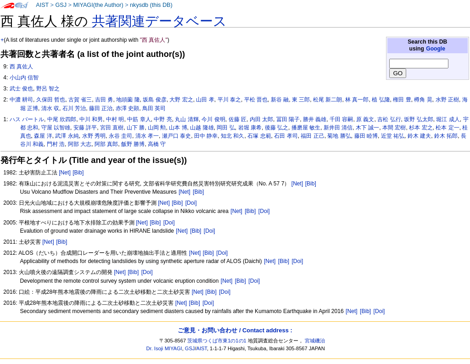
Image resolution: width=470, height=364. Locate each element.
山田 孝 (205, 99)
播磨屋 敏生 (305, 127)
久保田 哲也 (50, 99)
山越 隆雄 (201, 127)
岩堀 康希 (250, 127)
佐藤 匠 (237, 119)
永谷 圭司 (120, 136)
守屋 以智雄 (55, 127)
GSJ (61, 5)
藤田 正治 (100, 108)
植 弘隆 (381, 99)
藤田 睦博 (366, 136)
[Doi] (191, 203)
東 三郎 (301, 99)
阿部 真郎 (106, 144)
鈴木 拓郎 (446, 136)
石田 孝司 (285, 136)
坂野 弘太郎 (418, 119)
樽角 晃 (423, 99)
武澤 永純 (66, 136)
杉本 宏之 (420, 127)
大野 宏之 (181, 99)
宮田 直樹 (111, 127)
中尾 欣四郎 (61, 119)
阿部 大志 (79, 144)
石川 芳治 (74, 108)
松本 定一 (447, 127)
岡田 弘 (226, 127)
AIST (42, 5)
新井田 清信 (338, 127)
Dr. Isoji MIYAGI (164, 348)
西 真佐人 (21, 66)
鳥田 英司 (154, 108)
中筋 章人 (139, 119)
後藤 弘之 (276, 127)
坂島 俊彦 (154, 99)
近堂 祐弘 (392, 136)
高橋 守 (157, 144)
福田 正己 (312, 136)
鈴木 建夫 (419, 136)
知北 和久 (232, 136)
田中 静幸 (206, 136)
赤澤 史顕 (127, 108)
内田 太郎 (261, 119)
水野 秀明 (94, 136)
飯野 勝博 (133, 144)
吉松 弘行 (389, 119)
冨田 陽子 (288, 119)
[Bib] (78, 172)
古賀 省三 (80, 99)
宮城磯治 (315, 340)
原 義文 (365, 119)
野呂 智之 (48, 88)
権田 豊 (402, 99)
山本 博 (178, 127)
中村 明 (115, 119)
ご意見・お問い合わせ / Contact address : (235, 330)
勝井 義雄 (314, 119)
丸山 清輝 (186, 119)
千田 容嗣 (341, 119)
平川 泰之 (229, 99)
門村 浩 (56, 144)
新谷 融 (280, 99)
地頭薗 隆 (128, 99)
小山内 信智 (24, 77)
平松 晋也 (256, 99)
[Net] (65, 172)
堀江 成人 (447, 119)
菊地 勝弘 (339, 136)
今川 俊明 (213, 119)
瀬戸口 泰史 (176, 136)
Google (435, 48)
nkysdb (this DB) (151, 5)
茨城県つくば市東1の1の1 (216, 340)
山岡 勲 (157, 127)
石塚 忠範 (259, 136)
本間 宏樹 (394, 127)
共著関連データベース (159, 21)
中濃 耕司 (21, 99)
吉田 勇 (104, 99)
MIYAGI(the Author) (98, 5)
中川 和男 (91, 119)
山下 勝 (136, 127)
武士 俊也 (21, 88)
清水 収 (50, 108)
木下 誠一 (367, 127)
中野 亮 (163, 119)
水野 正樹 (447, 99)
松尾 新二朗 (327, 99)
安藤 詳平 (85, 127)
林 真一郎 (357, 99)
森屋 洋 (43, 136)
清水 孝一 (147, 136)
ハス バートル (27, 119)
